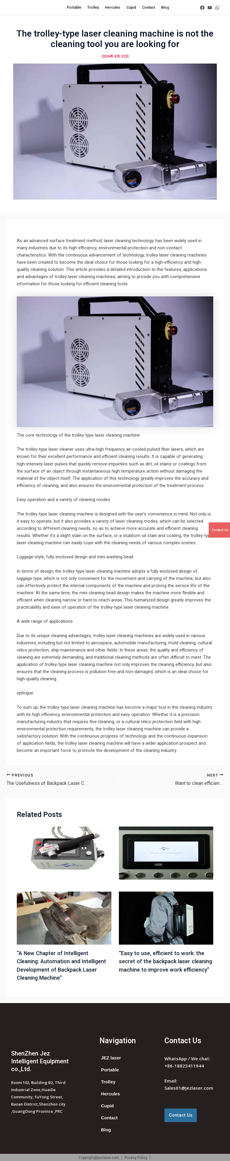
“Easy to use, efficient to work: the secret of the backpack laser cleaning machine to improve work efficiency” (165, 961)
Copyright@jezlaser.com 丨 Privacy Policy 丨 (115, 1158)
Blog (165, 7)
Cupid (131, 7)
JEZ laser (111, 1057)
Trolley (93, 7)
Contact (148, 7)
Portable (74, 7)
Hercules (112, 7)
